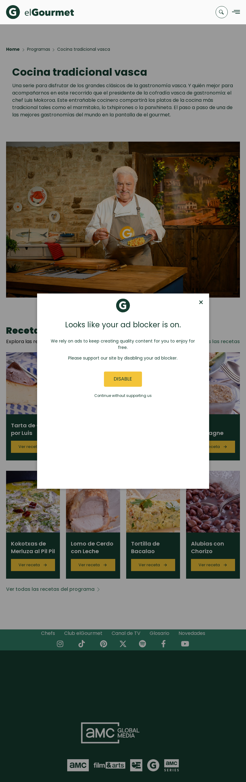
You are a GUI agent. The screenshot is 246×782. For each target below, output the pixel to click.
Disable (123, 379)
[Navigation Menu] (234, 12)
